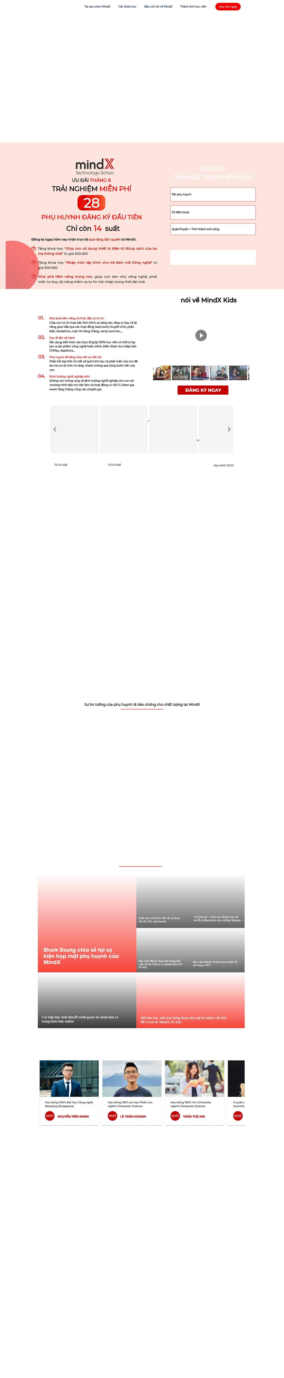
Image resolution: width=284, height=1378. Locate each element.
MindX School (42, 1212)
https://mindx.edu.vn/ (46, 1204)
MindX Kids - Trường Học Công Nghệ (57, 1195)
